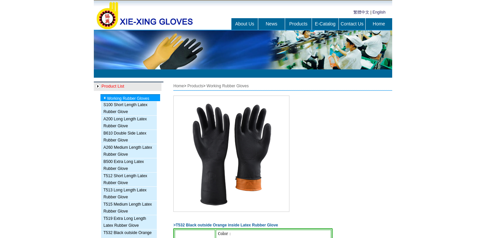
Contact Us (351, 23)
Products (298, 23)
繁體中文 (361, 12)
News (271, 23)
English (379, 12)
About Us (244, 23)
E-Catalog (325, 23)
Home (379, 23)
